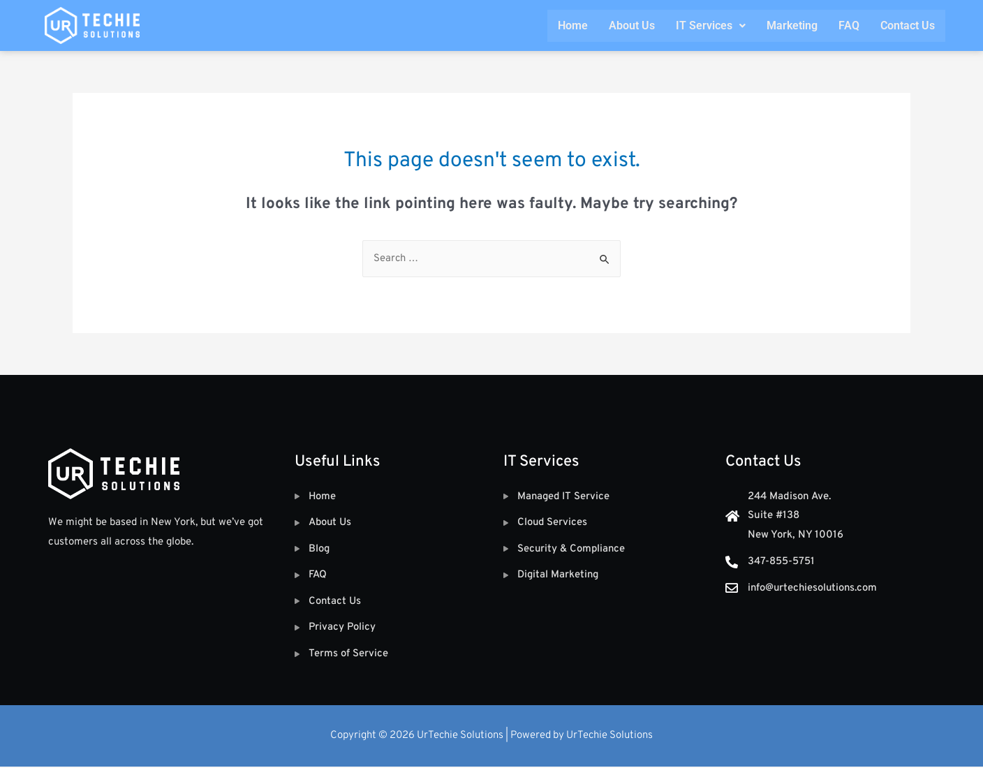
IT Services (711, 25)
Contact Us (907, 25)
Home (573, 25)
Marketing (792, 25)
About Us (632, 25)
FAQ (848, 25)
